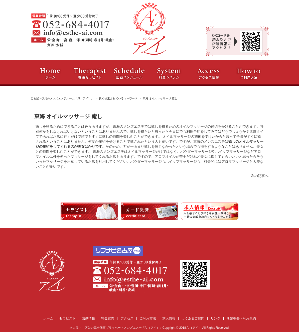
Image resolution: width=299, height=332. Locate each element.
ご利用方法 (148, 318)
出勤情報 (88, 318)
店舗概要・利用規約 (241, 318)
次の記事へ (259, 176)
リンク (215, 318)
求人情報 (168, 318)
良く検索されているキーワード (118, 98)
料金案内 (107, 318)
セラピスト (67, 318)
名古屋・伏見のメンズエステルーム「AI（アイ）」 (62, 98)
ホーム (48, 318)
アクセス (126, 318)
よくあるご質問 (193, 318)
